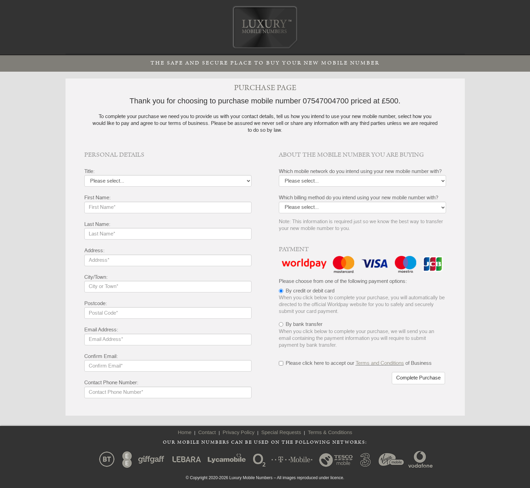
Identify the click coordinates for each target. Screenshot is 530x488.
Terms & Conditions (330, 432)
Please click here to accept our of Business (355, 363)
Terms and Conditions (380, 363)
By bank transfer (304, 324)
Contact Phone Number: (111, 382)
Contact (207, 432)
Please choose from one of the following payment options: (343, 281)
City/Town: (96, 277)
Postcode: (95, 303)
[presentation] (331, 385)
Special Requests (281, 432)
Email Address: (101, 329)
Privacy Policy (238, 432)
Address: (94, 250)
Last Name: (97, 224)
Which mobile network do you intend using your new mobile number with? (360, 171)
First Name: (97, 197)
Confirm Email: (101, 356)
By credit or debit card (310, 290)
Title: (89, 171)
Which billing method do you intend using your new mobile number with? (358, 197)
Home (184, 432)
